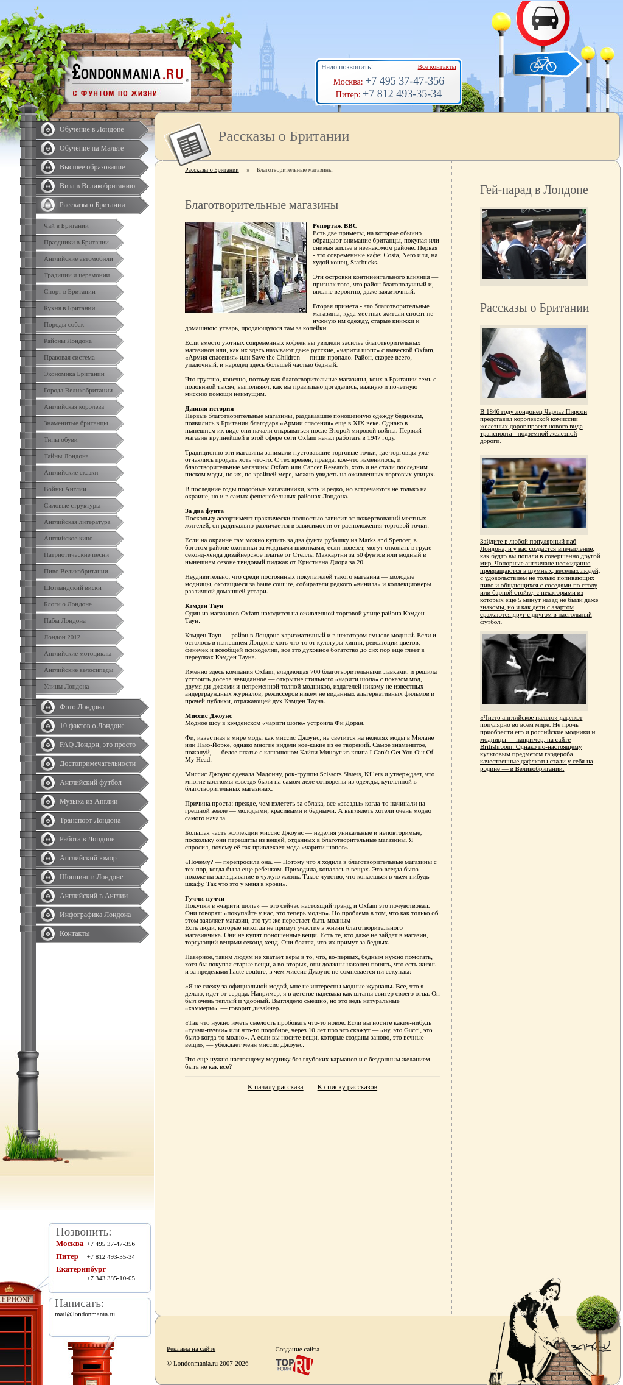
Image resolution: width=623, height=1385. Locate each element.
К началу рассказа (276, 1087)
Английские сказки (71, 472)
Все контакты (437, 66)
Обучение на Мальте (92, 148)
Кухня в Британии (69, 307)
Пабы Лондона (65, 620)
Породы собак (64, 324)
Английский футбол (91, 782)
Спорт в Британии (70, 291)
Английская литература (77, 521)
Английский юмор (88, 858)
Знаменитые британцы (76, 423)
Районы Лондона (68, 340)
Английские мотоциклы (77, 653)
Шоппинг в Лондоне (92, 877)
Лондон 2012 (62, 636)
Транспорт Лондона (90, 820)
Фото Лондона (82, 707)
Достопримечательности (98, 763)
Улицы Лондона (66, 686)
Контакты (75, 933)
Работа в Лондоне (87, 839)
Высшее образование (92, 167)
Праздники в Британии (76, 242)
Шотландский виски (73, 587)
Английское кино (68, 538)
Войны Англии (65, 488)
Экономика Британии (74, 373)
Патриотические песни (76, 554)
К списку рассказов (347, 1087)
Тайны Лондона (66, 455)
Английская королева (74, 406)
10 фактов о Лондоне (92, 725)
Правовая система (69, 357)
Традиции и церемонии (77, 274)
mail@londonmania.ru (85, 1313)
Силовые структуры (72, 505)
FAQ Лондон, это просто (98, 744)
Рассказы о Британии (92, 204)
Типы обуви (61, 439)
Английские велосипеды (78, 669)
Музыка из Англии (89, 801)
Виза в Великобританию (97, 186)
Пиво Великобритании (76, 571)
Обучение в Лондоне (92, 129)
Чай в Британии (66, 225)
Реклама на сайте (191, 1348)
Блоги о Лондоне (68, 603)
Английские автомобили (78, 258)
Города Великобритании (78, 390)
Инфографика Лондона (95, 914)
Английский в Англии (94, 895)
